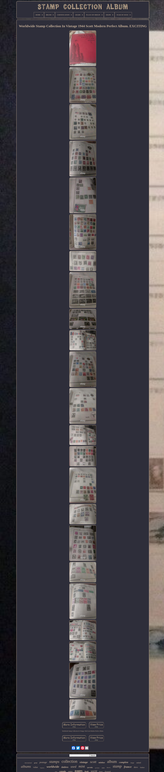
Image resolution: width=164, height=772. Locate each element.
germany (97, 767)
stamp (117, 766)
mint (82, 766)
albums (26, 766)
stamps (54, 762)
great (35, 763)
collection (69, 761)
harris (108, 767)
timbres (64, 767)
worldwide (53, 766)
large (132, 763)
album (112, 761)
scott (93, 762)
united (138, 763)
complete (123, 762)
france (128, 766)
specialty (90, 767)
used (73, 766)
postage (43, 762)
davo (136, 767)
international (28, 763)
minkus (102, 762)
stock (103, 767)
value (35, 767)
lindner (142, 767)
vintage (84, 762)
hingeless (42, 767)
